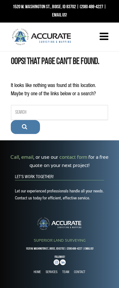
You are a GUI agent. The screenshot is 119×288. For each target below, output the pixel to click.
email (27, 157)
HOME (37, 272)
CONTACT (79, 272)
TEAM (65, 272)
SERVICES (51, 272)
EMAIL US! (59, 15)
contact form (73, 157)
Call (14, 157)
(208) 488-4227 (91, 7)
